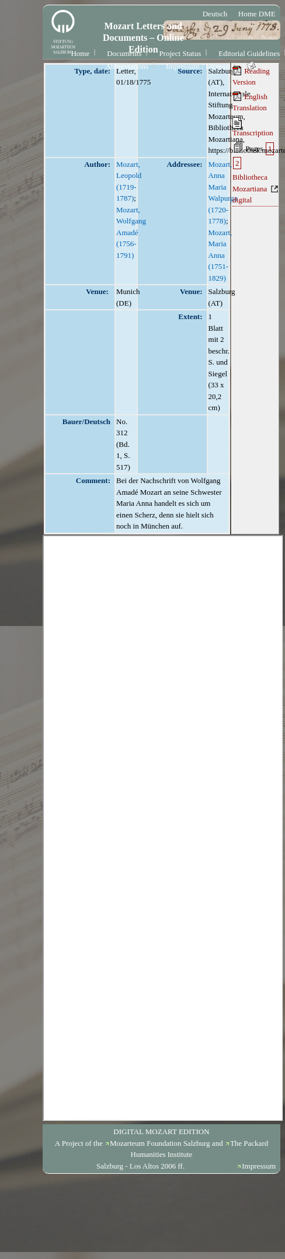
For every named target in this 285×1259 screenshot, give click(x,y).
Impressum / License (197, 66)
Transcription (252, 127)
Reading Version (251, 76)
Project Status (180, 53)
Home (80, 53)
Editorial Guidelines (249, 53)
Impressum (259, 1166)
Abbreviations (126, 66)
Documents (124, 53)
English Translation (249, 102)
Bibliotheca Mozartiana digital (249, 188)
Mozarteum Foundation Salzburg (160, 1143)
